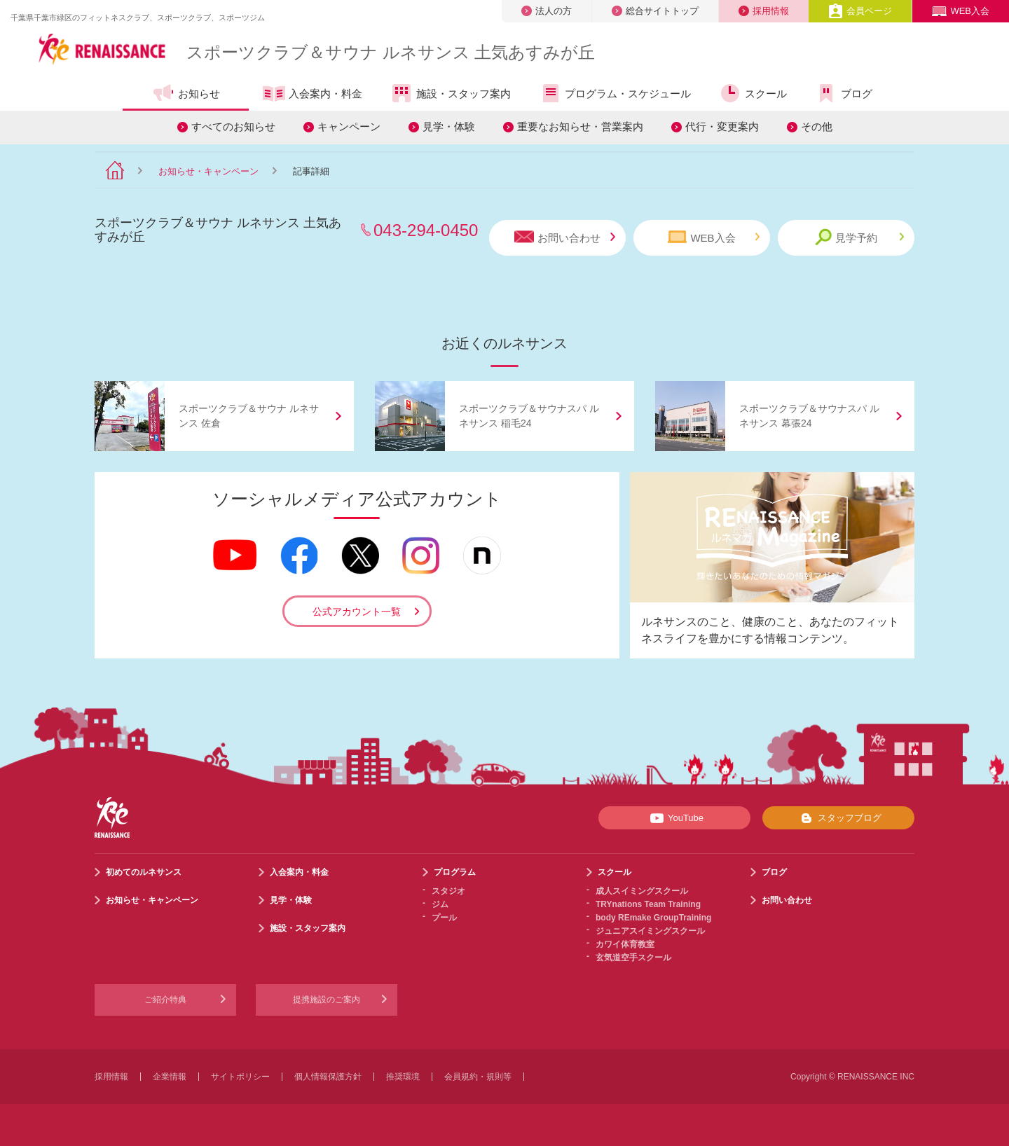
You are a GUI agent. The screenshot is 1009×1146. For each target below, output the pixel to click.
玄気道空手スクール (633, 957)
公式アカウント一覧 (357, 611)
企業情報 (169, 1077)
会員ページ (860, 11)
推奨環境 (403, 1077)
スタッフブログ (838, 818)
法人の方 (546, 11)
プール (444, 918)
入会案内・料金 (312, 94)
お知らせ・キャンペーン (208, 171)
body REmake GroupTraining (653, 918)
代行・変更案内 (722, 126)
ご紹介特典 (165, 1000)
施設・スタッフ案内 (450, 93)
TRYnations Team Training (648, 904)
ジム (440, 904)
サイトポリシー (240, 1077)
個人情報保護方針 (328, 1077)
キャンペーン (348, 126)
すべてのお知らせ (233, 126)
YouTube (674, 818)
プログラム (455, 872)
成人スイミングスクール (642, 891)
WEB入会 (960, 11)
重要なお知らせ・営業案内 (580, 126)
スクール (753, 93)
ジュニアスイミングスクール (650, 931)
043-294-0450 (425, 230)
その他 (816, 126)
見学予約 (859, 237)
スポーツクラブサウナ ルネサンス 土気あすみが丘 (390, 52)
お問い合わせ (564, 237)
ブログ (843, 93)
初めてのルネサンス (143, 872)
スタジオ (448, 891)
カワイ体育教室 (625, 944)
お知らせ (186, 93)
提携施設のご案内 (326, 1000)
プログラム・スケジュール (615, 93)
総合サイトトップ (655, 11)
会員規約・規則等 (478, 1077)
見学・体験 (449, 126)
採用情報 (764, 11)
